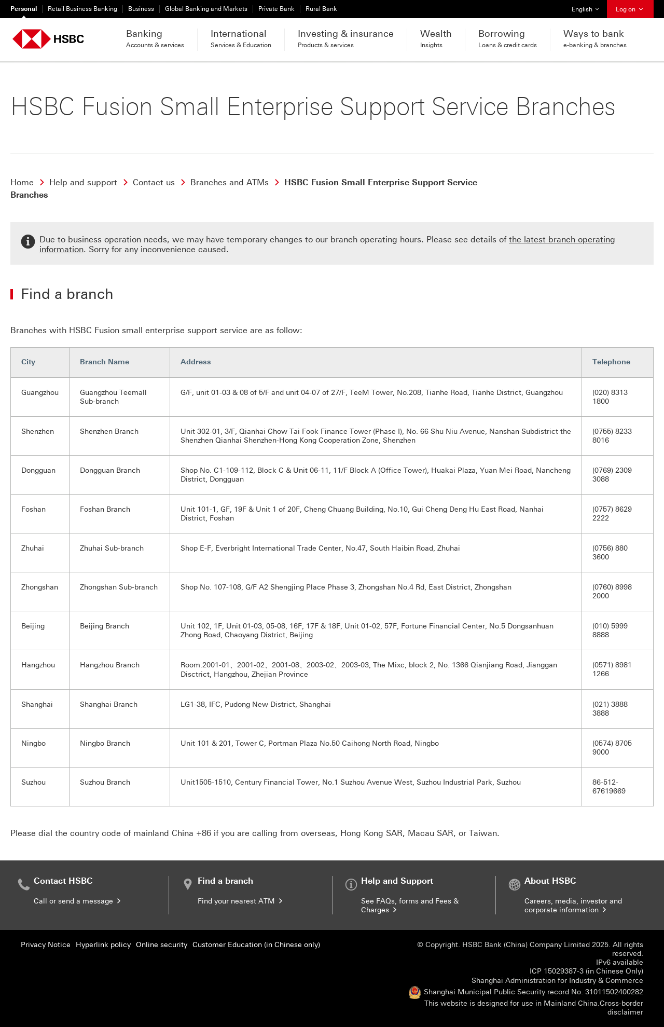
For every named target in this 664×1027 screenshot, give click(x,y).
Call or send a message (78, 901)
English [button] (589, 6)
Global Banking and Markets (206, 8)
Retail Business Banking (82, 8)
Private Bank (276, 8)
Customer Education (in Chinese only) (256, 944)
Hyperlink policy (103, 944)
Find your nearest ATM (241, 901)
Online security (161, 944)
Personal (23, 8)
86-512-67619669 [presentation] (609, 787)
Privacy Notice (46, 944)
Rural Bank (321, 8)
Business (141, 8)
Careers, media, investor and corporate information (573, 905)
